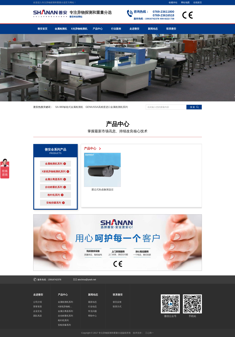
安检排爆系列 (64, 325)
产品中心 (98, 28)
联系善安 (171, 28)
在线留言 (197, 2)
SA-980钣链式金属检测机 (69, 107)
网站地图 (185, 2)
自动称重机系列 (65, 315)
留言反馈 (117, 302)
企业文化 (37, 311)
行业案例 (116, 28)
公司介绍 (37, 302)
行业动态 (92, 306)
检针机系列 (63, 320)
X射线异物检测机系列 (65, 306)
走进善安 (134, 28)
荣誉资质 (37, 306)
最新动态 (92, 302)
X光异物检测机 (79, 28)
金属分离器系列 (65, 311)
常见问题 (92, 311)
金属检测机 (61, 28)
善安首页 (42, 28)
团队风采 (37, 315)
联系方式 (117, 306)
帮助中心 (92, 315)
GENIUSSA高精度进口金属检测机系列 (107, 107)
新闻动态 (153, 28)
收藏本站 (173, 2)
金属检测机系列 (65, 302)
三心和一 (149, 333)
